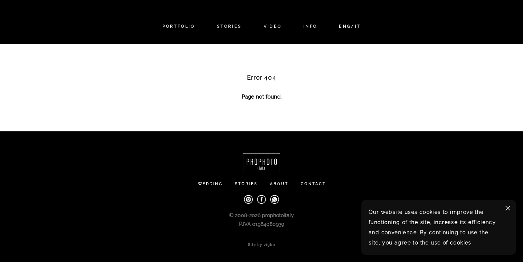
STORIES (229, 26)
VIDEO (273, 26)
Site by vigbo (261, 245)
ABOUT (279, 184)
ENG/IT (350, 26)
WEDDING (210, 184)
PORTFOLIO (178, 26)
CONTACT (313, 184)
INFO (310, 26)
